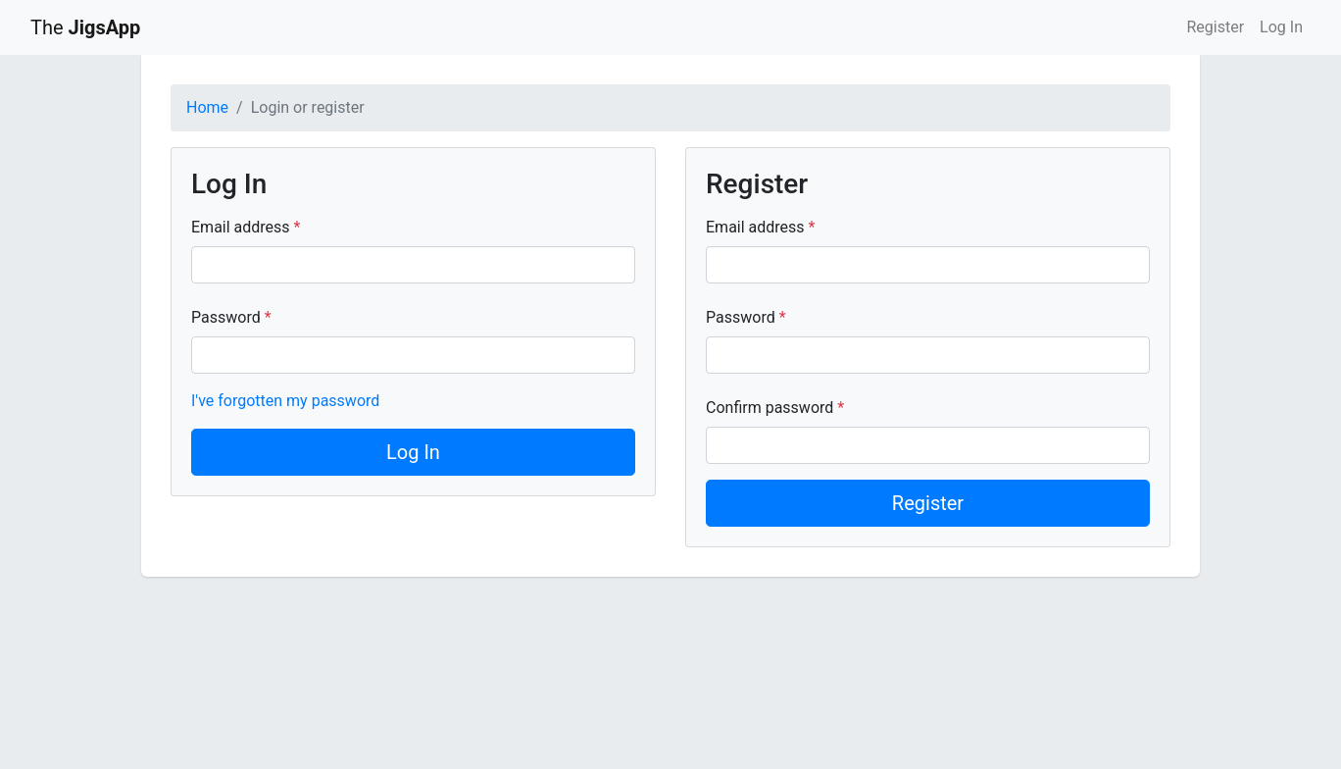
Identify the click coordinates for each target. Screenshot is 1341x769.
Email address (242, 227)
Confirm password (771, 407)
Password (228, 317)
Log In (1281, 27)
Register (1215, 27)
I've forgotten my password (285, 400)
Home (207, 107)
